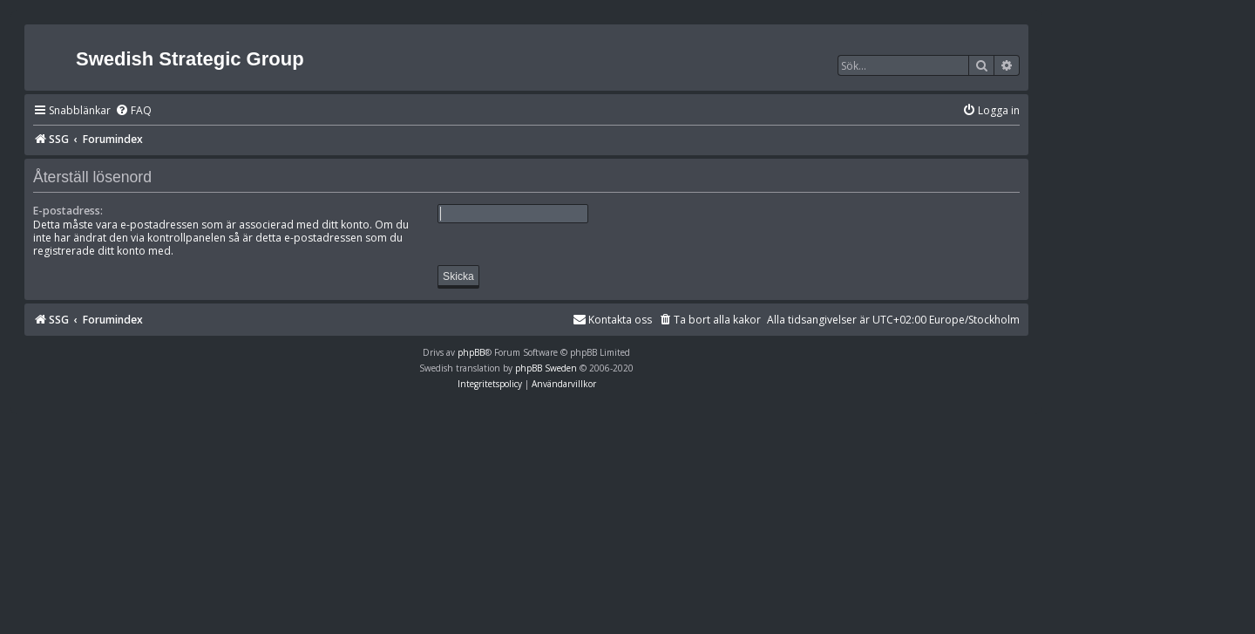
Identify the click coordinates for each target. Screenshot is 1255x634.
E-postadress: (68, 210)
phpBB (471, 352)
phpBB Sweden (546, 368)
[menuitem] (133, 111)
